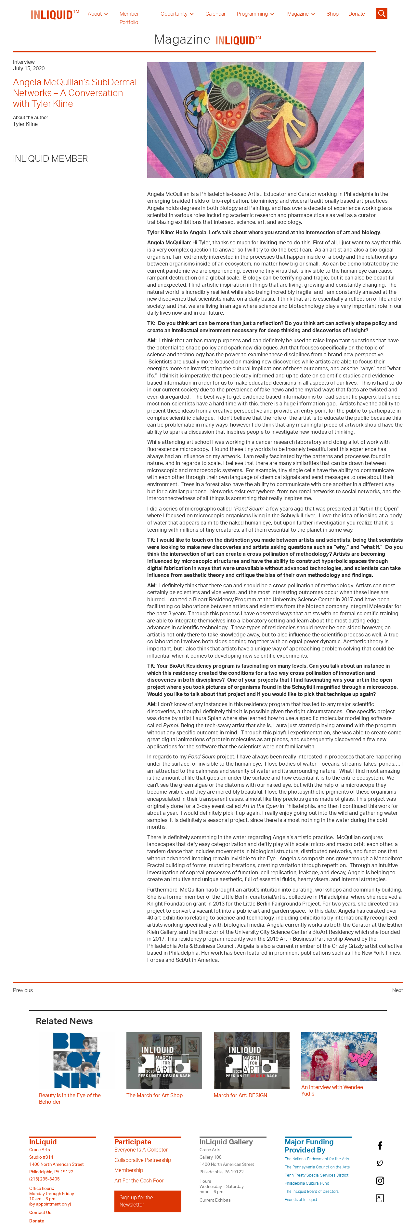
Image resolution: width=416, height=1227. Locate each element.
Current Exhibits (215, 1200)
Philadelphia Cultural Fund (307, 1183)
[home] (55, 18)
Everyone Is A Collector (141, 1149)
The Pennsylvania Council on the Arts (317, 1167)
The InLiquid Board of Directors (312, 1191)
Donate (356, 14)
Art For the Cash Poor (138, 1180)
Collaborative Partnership (142, 1160)
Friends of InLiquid (301, 1200)
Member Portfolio (129, 18)
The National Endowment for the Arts (317, 1159)
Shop (333, 14)
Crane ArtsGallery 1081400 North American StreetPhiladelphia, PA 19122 (227, 1161)
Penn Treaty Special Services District (316, 1175)
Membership (128, 1170)
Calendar (215, 14)
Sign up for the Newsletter (136, 1201)
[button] (98, 14)
